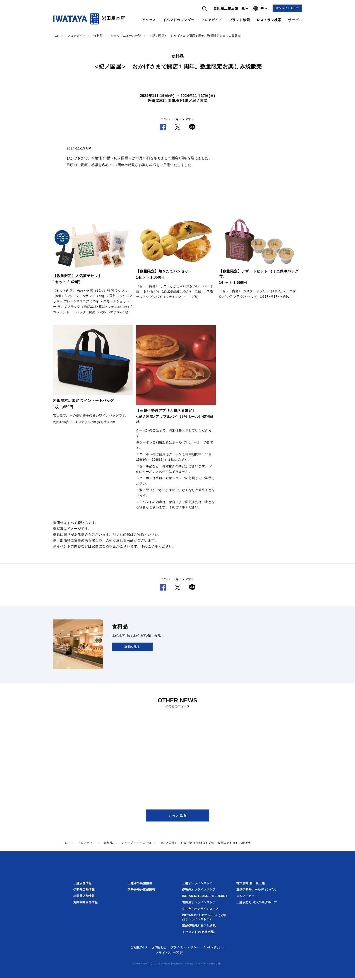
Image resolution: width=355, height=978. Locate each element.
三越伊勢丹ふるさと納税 (199, 925)
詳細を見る (132, 646)
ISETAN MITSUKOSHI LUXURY (205, 896)
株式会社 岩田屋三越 (250, 883)
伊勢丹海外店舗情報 (141, 889)
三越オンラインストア (197, 883)
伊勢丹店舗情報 (84, 889)
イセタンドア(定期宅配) (198, 932)
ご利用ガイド (138, 947)
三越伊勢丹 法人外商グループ (256, 902)
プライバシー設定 (169, 953)
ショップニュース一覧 (126, 35)
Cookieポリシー (214, 947)
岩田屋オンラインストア (199, 902)
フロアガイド (211, 20)
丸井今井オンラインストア (200, 909)
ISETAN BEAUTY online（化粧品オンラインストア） (204, 917)
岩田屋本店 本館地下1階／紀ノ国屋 (177, 101)
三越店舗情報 (82, 883)
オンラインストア (287, 8)
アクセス (149, 20)
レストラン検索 (269, 20)
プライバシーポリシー (185, 947)
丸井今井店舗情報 (85, 902)
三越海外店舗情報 (140, 883)
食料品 (98, 35)
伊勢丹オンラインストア (199, 889)
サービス (295, 20)
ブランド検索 (239, 20)
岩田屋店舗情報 (84, 896)
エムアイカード (247, 896)
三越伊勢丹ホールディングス (256, 889)
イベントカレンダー (178, 20)
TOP (56, 35)
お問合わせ (159, 947)
